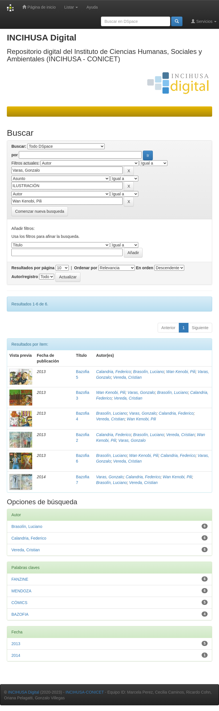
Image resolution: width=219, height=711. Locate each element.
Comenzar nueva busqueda (39, 211)
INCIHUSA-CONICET (85, 692)
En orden (144, 268)
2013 (15, 643)
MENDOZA (21, 591)
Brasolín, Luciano (148, 371)
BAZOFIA (20, 614)
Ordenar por (85, 268)
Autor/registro (24, 276)
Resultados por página (32, 268)
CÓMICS (19, 602)
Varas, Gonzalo (141, 392)
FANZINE (19, 579)
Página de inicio (39, 7)
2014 (15, 655)
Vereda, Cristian (127, 377)
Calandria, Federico (113, 371)
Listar (71, 7)
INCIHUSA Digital (23, 692)
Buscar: (18, 146)
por (14, 155)
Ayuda (92, 7)
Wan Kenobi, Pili (180, 371)
